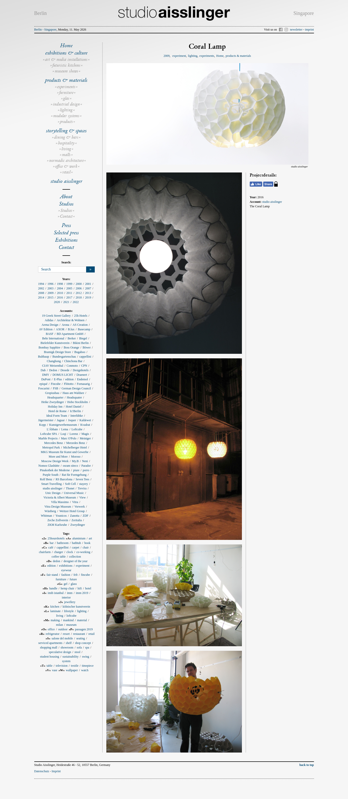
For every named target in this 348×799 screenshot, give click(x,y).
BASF (49, 334)
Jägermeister (45, 420)
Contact (66, 216)
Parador (86, 465)
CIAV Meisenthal (52, 365)
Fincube (56, 384)
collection (75, 556)
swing (85, 656)
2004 (60, 288)
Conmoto (72, 365)
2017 (69, 297)
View (82, 497)
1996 (50, 284)
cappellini (85, 356)
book (87, 543)
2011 (69, 293)
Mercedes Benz (53, 443)
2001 (88, 284)
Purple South (50, 475)
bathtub (76, 543)
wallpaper (72, 670)
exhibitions (65, 565)
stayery (83, 484)
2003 (50, 288)
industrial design (66, 104)
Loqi (63, 434)
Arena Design (50, 325)
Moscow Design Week (55, 461)
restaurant (79, 634)
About (66, 196)
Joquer (72, 420)
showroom (66, 647)
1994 (41, 284)
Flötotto (69, 384)
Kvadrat (85, 425)
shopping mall (48, 647)
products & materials (66, 80)
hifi (80, 588)
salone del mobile (62, 638)
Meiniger (85, 438)
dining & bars (66, 137)
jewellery (70, 602)
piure (76, 470)
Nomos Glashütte (48, 465)
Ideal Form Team (56, 415)
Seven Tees (82, 479)
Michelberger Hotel (75, 447)
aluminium (78, 538)
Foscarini (44, 388)
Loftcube (77, 429)
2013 (88, 293)
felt (76, 575)
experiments (66, 86)
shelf (69, 643)
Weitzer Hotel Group (72, 511)
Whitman (46, 515)
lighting (66, 110)
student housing (49, 656)
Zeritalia (77, 520)
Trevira (82, 488)
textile (74, 665)
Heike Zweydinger (52, 402)
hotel (88, 588)
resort (66, 634)
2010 (60, 293)
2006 (79, 288)
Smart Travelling (51, 484)
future (73, 579)
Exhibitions (66, 240)
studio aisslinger (66, 181)
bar (51, 543)
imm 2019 (82, 593)
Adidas (49, 320)
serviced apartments (50, 643)
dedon (56, 561)
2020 (57, 302)
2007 (88, 288)
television (62, 665)
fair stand (52, 575)
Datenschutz (41, 771)
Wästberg (50, 511)
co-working (83, 552)
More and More (58, 456)
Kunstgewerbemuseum (63, 425)
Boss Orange (71, 347)
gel (66, 584)
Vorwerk (79, 506)
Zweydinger (77, 525)
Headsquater (74, 397)
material (82, 620)
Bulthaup (43, 356)
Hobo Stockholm (77, 402)
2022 (76, 302)
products (66, 121)
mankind (68, 620)
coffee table (59, 556)
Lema (64, 429)
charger (58, 552)
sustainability (70, 656)
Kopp (42, 425)
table (49, 665)
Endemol (82, 379)
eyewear (66, 570)
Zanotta (74, 515)
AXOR (60, 329)
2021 (66, 302)
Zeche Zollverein (57, 520)
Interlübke (76, 415)
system (66, 661)
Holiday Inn (55, 406)
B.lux (71, 329)
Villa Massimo (60, 502)
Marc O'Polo (68, 438)
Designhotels (81, 370)
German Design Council (76, 388)
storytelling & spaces (66, 130)
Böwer (87, 347)
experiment (82, 565)
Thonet (70, 488)
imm (70, 593)
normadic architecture (66, 160)
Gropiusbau (52, 393)
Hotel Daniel (73, 406)
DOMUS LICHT (63, 375)
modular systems (66, 115)
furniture (66, 92)
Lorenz (74, 434)
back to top (306, 765)
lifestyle (69, 611)
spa (87, 647)
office (51, 629)
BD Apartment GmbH (70, 334)
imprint (309, 29)
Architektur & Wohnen (70, 320)
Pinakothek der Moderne (55, 470)
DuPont (46, 379)
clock (70, 552)
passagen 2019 (83, 629)
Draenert (82, 375)
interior (66, 597)
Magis (85, 434)
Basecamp (84, 329)
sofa (79, 647)
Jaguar (61, 420)
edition (69, 379)
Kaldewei (85, 420)
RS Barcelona (64, 479)
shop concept (83, 643)
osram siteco (70, 465)
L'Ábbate (52, 429)
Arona (65, 325)
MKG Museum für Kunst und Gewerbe (64, 452)
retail (66, 172)
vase (54, 670)
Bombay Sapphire (49, 347)
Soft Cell (70, 484)
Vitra (75, 502)
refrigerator (52, 634)
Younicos (61, 515)
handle (53, 588)
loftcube (71, 615)
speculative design (60, 652)
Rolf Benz (46, 479)
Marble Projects (47, 438)
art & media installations (66, 59)
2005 (69, 288)
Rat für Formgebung (74, 475)
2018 (79, 297)
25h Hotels (80, 315)
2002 (41, 288)
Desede (64, 370)
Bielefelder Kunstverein (55, 343)
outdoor (63, 629)
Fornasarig (83, 384)
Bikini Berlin (81, 343)
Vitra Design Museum (57, 506)
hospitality (66, 143)
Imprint (56, 771)
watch (84, 670)
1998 (60, 284)
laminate (55, 611)
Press (66, 225)
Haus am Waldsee (73, 393)
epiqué (43, 384)
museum (71, 625)
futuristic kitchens (66, 65)
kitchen (54, 606)
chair (86, 547)
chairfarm (45, 552)
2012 (79, 293)
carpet (75, 547)
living (66, 149)
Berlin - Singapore (45, 29)
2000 (79, 284)
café (50, 547)
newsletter (296, 29)
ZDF (85, 515)
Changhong (54, 361)
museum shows (66, 71)
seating (80, 638)
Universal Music (74, 493)
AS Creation (80, 325)
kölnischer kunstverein (76, 606)
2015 (50, 297)
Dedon (53, 370)
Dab (43, 370)
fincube (85, 575)
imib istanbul (56, 593)
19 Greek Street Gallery (56, 315)
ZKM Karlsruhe (57, 525)
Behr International (53, 338)
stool (77, 652)
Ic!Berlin (75, 411)
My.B (75, 461)
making (55, 620)
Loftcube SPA (48, 434)
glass (74, 584)
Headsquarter (55, 397)
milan (59, 625)
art (90, 538)
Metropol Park (51, 447)
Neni (85, 461)
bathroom (63, 543)
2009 (51, 293)
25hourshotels (56, 538)
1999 (69, 284)
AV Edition (46, 329)
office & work (66, 166)
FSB (55, 388)
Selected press (66, 232)
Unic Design (52, 493)
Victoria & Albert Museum (60, 497)
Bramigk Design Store (57, 352)
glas (66, 98)
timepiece (88, 665)
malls (66, 154)
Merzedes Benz (75, 443)
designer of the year (75, 561)
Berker (72, 338)
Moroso (75, 456)
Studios (66, 204)
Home (66, 45)
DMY (45, 375)
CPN (84, 365)
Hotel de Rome (57, 411)
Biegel (83, 338)
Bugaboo (79, 352)
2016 (60, 297)
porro (86, 470)
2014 (41, 297)
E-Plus (58, 379)
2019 (88, 297)
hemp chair (67, 588)
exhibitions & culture (66, 52)
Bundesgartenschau (64, 356)
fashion (65, 575)
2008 (41, 293)
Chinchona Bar (73, 361)
